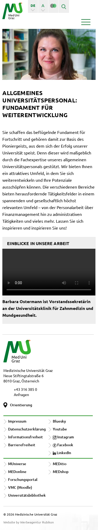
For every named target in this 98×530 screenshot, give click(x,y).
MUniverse (17, 463)
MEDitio (59, 463)
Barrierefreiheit (21, 444)
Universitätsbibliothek (27, 495)
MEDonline (17, 471)
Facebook (63, 444)
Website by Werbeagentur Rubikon (28, 522)
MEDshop (60, 471)
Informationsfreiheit (25, 436)
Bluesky (59, 421)
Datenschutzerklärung (27, 429)
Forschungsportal (22, 479)
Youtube (60, 429)
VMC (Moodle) (20, 487)
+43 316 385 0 (25, 389)
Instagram (63, 436)
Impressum (17, 421)
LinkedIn (62, 452)
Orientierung (21, 404)
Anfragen (21, 394)
